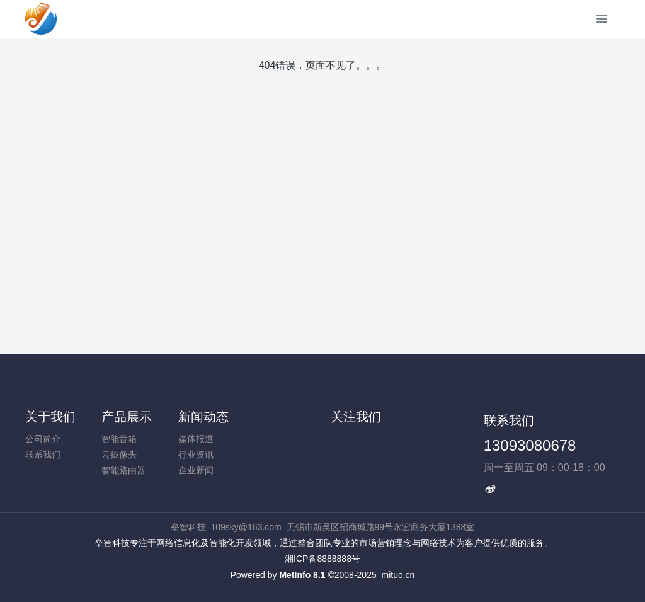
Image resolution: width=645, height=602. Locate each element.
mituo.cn (397, 575)
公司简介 (42, 439)
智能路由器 (123, 470)
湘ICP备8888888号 (322, 558)
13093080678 (530, 445)
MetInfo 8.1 (302, 575)
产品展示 (126, 417)
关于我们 (50, 417)
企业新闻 (196, 470)
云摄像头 (119, 454)
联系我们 (42, 454)
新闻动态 (203, 417)
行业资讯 (196, 454)
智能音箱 (119, 439)
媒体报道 (196, 439)
